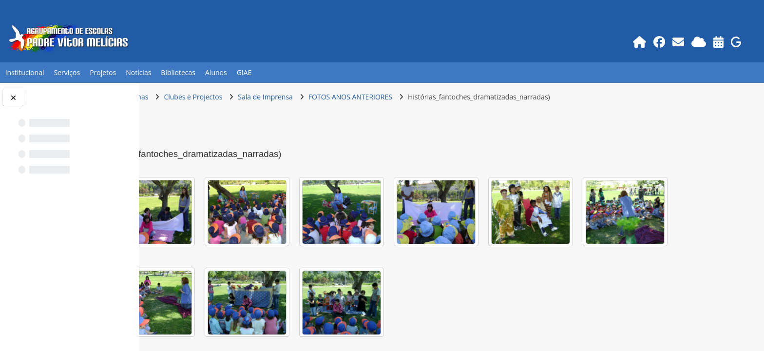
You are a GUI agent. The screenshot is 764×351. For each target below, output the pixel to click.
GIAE (244, 72)
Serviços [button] (67, 72)
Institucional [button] (24, 72)
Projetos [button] (103, 72)
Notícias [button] (138, 72)
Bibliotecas (178, 72)
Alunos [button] (216, 72)
